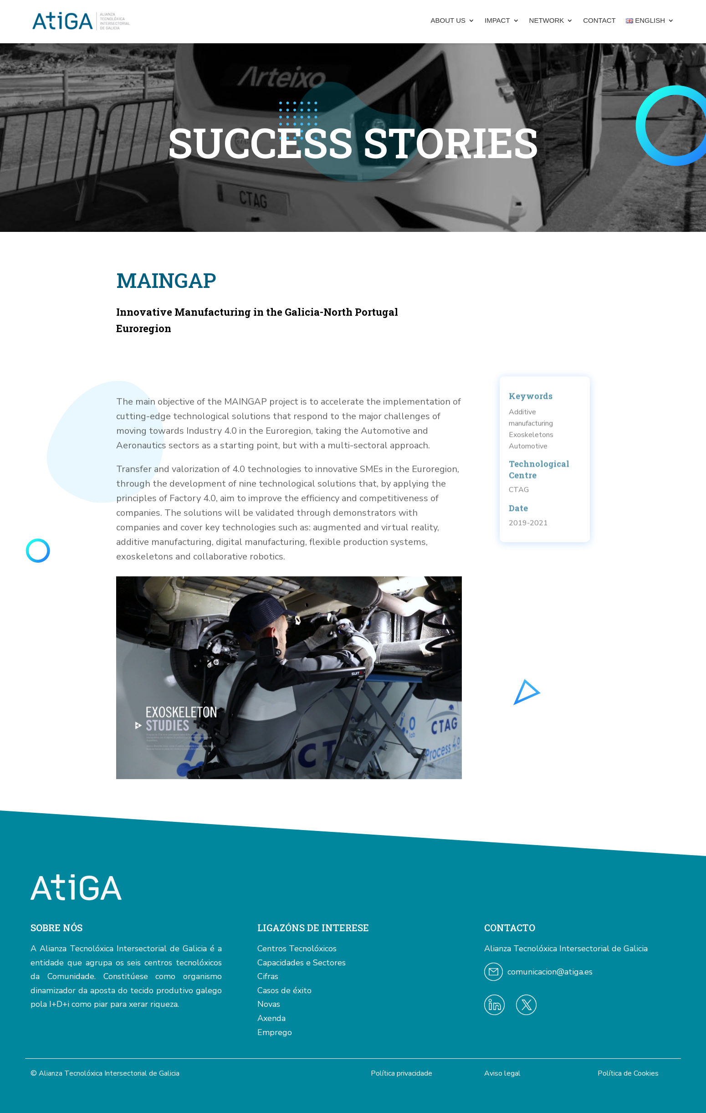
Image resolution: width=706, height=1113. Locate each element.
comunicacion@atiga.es (550, 971)
